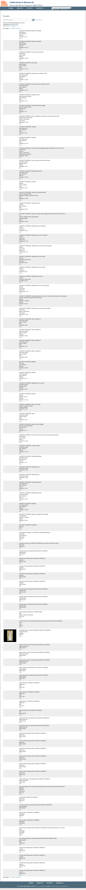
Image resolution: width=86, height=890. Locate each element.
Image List (13, 25)
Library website (40, 886)
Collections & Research (21, 2)
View (20, 38)
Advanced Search (64, 9)
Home (11, 8)
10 (18, 28)
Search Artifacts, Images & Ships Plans (26, 5)
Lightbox (8, 25)
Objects (20, 8)
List (18, 25)
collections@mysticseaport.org (59, 886)
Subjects (39, 8)
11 (20, 28)
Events (30, 8)
